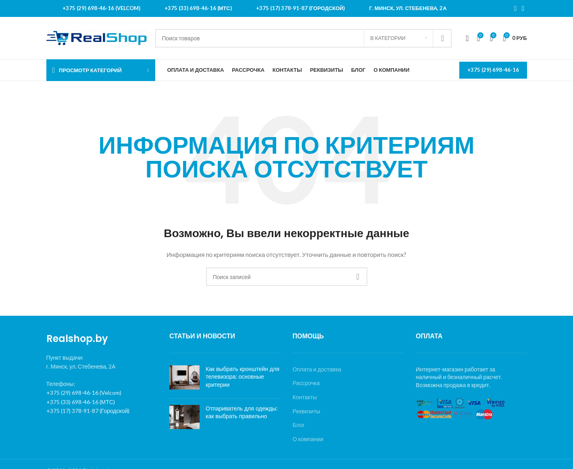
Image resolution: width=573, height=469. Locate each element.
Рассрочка (306, 382)
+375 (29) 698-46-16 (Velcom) (83, 392)
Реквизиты (307, 411)
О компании (308, 439)
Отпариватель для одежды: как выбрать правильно (241, 412)
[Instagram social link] (515, 8)
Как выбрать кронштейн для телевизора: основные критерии (242, 377)
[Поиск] (303, 38)
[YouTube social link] (523, 8)
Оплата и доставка (317, 369)
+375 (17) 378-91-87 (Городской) (88, 410)
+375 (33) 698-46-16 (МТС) (80, 401)
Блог (299, 424)
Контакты (305, 397)
